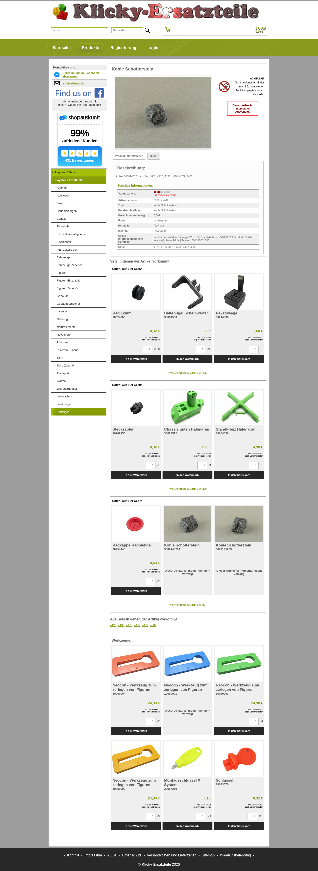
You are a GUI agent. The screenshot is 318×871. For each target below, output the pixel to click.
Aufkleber (63, 195)
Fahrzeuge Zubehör (69, 265)
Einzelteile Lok (68, 249)
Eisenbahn (63, 226)
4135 (164, 247)
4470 (171, 247)
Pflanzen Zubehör (68, 350)
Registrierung (123, 47)
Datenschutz (132, 855)
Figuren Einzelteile (68, 280)
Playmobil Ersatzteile (69, 180)
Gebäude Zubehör (68, 303)
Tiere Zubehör (66, 365)
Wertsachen (64, 396)
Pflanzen (62, 342)
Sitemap (208, 855)
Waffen (61, 381)
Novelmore (64, 334)
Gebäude (63, 296)
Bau (59, 203)
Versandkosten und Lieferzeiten (171, 855)
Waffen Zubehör (67, 388)
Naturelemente (66, 327)
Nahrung (62, 319)
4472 (179, 247)
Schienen (65, 242)
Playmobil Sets (65, 172)
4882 (193, 247)
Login (153, 47)
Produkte (90, 47)
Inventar (62, 311)
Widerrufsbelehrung (235, 855)
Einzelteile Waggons (72, 234)
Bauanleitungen (67, 211)
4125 (156, 247)
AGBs (112, 855)
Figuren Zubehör (67, 288)
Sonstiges (63, 412)
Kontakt (73, 855)
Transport (63, 373)
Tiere (60, 357)
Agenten (62, 187)
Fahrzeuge (63, 257)
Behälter (62, 218)
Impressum (93, 855)
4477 (186, 247)
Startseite (62, 47)
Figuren (61, 272)
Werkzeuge (64, 404)
